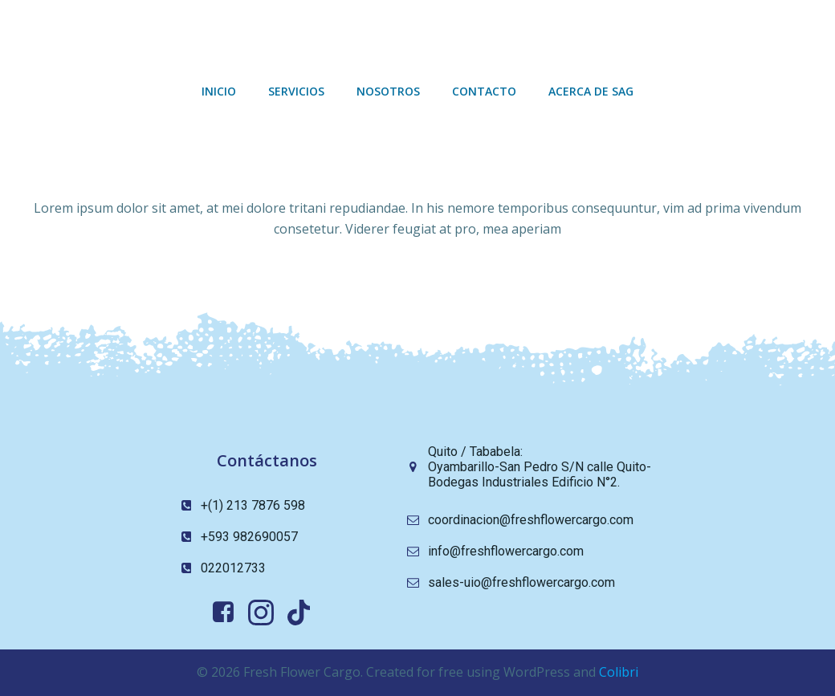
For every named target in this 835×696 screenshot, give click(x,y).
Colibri (618, 672)
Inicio (219, 91)
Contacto (484, 91)
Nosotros (388, 91)
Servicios (296, 91)
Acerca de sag (590, 91)
